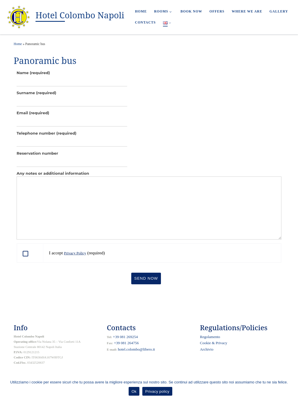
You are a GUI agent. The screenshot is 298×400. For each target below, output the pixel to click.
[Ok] (291, 387)
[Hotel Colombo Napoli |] (18, 16)
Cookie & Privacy (213, 343)
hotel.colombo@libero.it (136, 349)
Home (18, 44)
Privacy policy (157, 391)
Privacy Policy (75, 253)
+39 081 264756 (126, 343)
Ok (134, 391)
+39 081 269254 (125, 337)
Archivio (206, 349)
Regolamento (210, 337)
